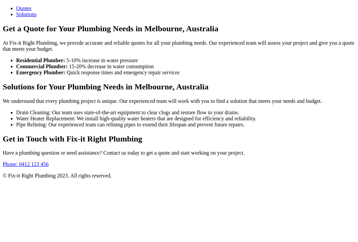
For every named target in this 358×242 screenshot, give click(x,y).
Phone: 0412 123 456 (25, 164)
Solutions (26, 14)
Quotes (23, 8)
